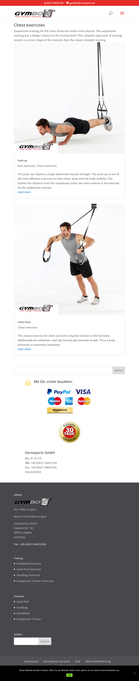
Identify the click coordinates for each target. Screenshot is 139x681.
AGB (77, 661)
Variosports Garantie (56, 661)
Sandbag (22, 607)
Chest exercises (47, 166)
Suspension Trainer (29, 619)
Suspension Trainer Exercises (35, 581)
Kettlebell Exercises (29, 563)
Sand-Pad (23, 601)
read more (24, 192)
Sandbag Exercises (28, 575)
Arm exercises (27, 166)
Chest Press (24, 322)
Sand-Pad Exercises (29, 569)
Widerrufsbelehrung (98, 661)
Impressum (31, 661)
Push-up (22, 160)
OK (69, 675)
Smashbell (23, 613)
